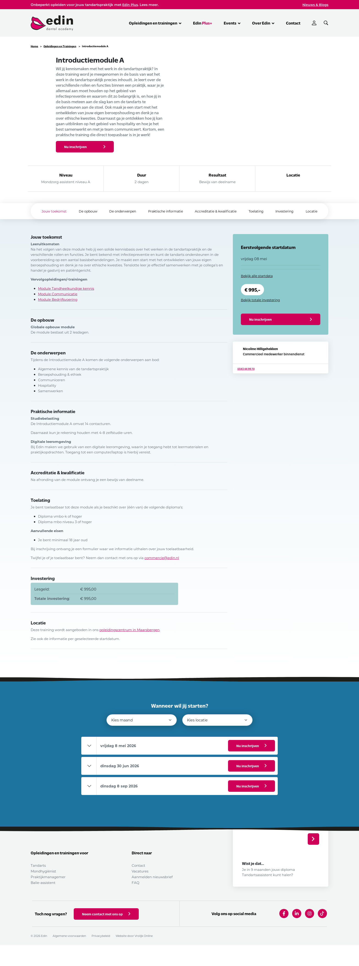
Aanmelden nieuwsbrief (152, 877)
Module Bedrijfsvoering (57, 299)
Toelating (259, 211)
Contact (293, 22)
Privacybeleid (101, 956)
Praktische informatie (164, 211)
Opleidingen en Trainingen (60, 46)
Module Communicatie (57, 294)
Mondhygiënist (43, 871)
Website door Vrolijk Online (134, 956)
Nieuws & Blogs (315, 5)
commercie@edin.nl (161, 557)
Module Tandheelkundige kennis (66, 288)
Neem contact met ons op (106, 935)
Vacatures (140, 871)
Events (232, 22)
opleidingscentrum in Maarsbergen (129, 629)
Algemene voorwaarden (69, 956)
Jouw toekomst (46, 211)
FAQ (135, 882)
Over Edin (263, 22)
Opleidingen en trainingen (155, 22)
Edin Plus (130, 5)
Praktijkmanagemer (48, 877)
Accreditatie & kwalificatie (217, 211)
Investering (290, 211)
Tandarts (38, 865)
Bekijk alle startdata (257, 276)
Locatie (319, 211)
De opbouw (82, 211)
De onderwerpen (119, 211)
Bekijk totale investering (260, 300)
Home (34, 46)
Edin (202, 22)
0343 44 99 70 (246, 385)
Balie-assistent (43, 882)
